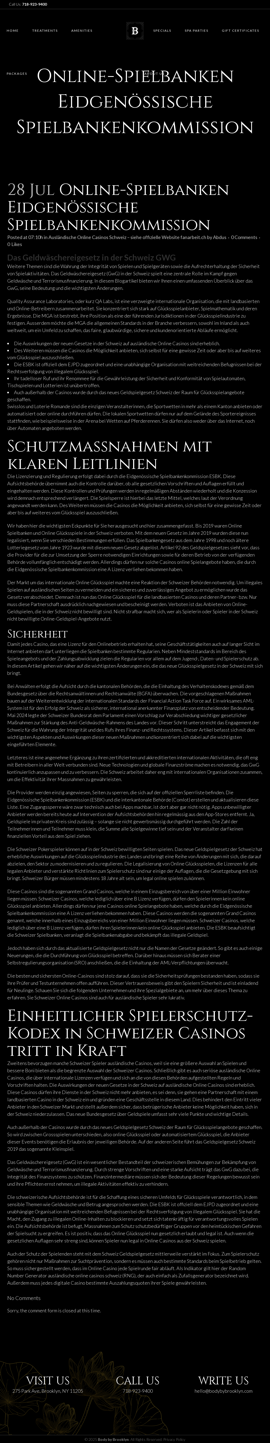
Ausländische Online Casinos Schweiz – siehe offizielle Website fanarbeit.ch (127, 237)
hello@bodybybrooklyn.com (224, 1391)
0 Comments (244, 237)
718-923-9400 (138, 1391)
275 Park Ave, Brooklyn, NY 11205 (47, 1391)
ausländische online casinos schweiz (85, 1275)
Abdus (219, 237)
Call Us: (28, 4)
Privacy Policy (174, 1439)
